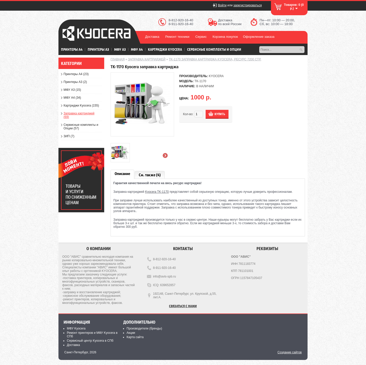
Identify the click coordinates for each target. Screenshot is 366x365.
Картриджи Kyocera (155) (81, 105)
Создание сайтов (290, 352)
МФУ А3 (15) (72, 90)
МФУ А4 (137, 49)
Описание (122, 173)
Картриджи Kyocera (165, 49)
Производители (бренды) (144, 328)
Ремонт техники (177, 37)
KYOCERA (216, 76)
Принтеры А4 (72, 49)
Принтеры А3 (98, 49)
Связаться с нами (183, 306)
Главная (118, 59)
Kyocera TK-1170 (157, 192)
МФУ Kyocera (76, 328)
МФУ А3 (120, 49)
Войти (222, 5)
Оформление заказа (258, 37)
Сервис (201, 37)
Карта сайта (135, 337)
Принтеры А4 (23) (76, 74)
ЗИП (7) (69, 136)
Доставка (152, 37)
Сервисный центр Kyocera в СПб (90, 340)
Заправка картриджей (146, 59)
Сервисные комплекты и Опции (214, 49)
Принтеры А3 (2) (75, 82)
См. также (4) (150, 174)
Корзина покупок (225, 37)
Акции (131, 333)
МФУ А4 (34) (72, 97)
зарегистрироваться (247, 5)
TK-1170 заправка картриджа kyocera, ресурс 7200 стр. (215, 59)
